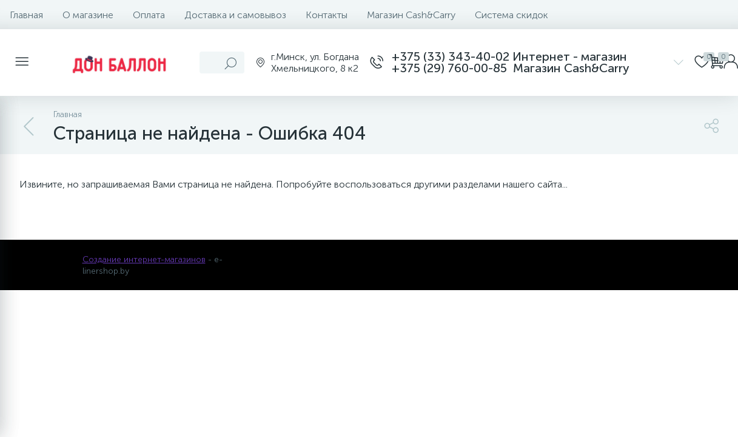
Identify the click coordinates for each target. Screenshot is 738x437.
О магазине (87, 15)
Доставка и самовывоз (235, 15)
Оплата (149, 15)
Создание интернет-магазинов (144, 259)
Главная (26, 15)
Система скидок (511, 15)
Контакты (326, 15)
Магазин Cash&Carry (411, 15)
